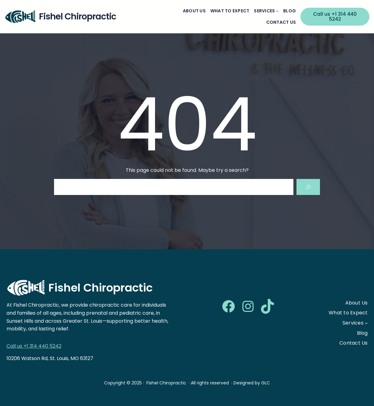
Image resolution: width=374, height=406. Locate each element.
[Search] (308, 187)
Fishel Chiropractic (100, 288)
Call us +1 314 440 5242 (335, 16)
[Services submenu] (277, 11)
